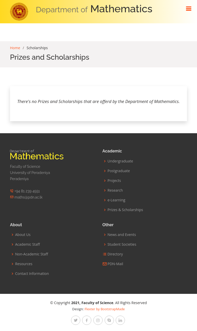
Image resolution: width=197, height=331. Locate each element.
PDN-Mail (115, 264)
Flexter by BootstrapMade (105, 309)
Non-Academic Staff (31, 254)
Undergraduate (120, 161)
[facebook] (86, 320)
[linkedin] (120, 320)
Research (115, 190)
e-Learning (116, 200)
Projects (114, 180)
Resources (23, 264)
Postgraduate (118, 171)
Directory (115, 254)
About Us (23, 234)
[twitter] (75, 320)
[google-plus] (109, 320)
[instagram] (98, 320)
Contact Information (32, 273)
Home (15, 47)
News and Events (121, 234)
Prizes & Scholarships (125, 210)
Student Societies (121, 244)
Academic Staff (27, 244)
